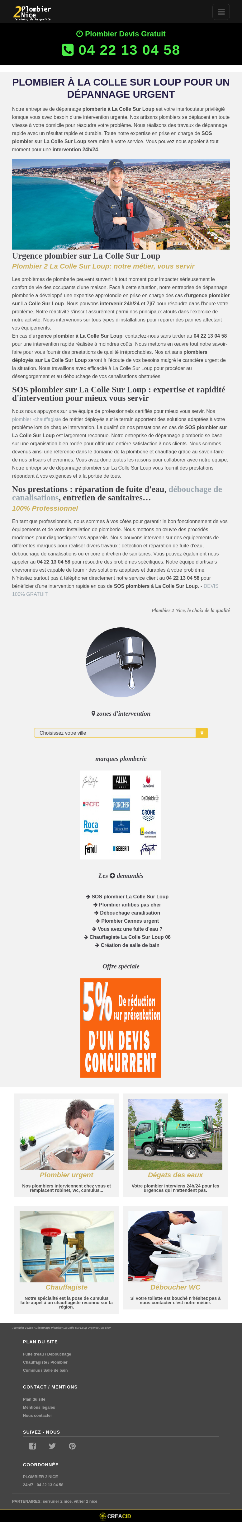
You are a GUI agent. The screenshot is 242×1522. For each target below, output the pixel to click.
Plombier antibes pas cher (127, 904)
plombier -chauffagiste (36, 419)
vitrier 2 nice (85, 1501)
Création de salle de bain (127, 945)
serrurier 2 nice (57, 1501)
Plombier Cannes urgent (127, 921)
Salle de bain (55, 1370)
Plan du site (34, 1399)
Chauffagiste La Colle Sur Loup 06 (127, 937)
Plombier (59, 1362)
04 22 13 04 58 (50, 1484)
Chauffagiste (35, 1362)
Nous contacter (37, 1415)
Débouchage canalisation (127, 913)
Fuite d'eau (33, 1354)
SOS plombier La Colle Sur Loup (127, 896)
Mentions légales (39, 1407)
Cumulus (31, 1370)
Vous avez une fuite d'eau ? (127, 929)
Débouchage (59, 1354)
